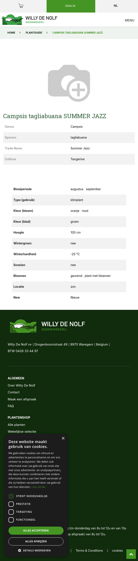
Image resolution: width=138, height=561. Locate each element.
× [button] (63, 438)
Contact (13, 392)
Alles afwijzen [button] (36, 541)
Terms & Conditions (89, 550)
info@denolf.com (26, 518)
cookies (117, 550)
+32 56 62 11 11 (24, 511)
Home (11, 32)
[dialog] (36, 495)
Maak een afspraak (22, 399)
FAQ (11, 406)
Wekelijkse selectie (22, 431)
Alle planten (16, 425)
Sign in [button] (70, 5)
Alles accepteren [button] (36, 530)
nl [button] (116, 6)
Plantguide (34, 32)
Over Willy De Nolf (21, 385)
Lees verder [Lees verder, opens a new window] (39, 487)
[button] (35, 550)
